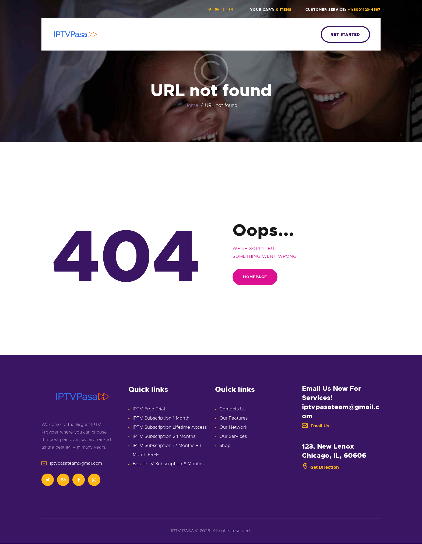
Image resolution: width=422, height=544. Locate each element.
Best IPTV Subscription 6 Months (168, 464)
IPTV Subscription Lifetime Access (170, 427)
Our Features (233, 418)
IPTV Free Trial (149, 409)
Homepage (255, 276)
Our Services (233, 436)
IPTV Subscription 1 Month (161, 418)
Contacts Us (232, 409)
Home (191, 105)
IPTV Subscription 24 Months (164, 436)
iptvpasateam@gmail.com (76, 463)
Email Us (315, 426)
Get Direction (320, 467)
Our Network (233, 427)
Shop (225, 445)
